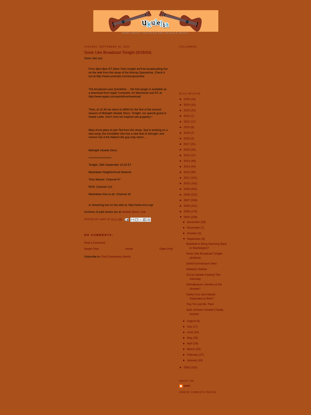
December (194, 222)
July (190, 326)
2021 (187, 121)
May (190, 337)
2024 (187, 104)
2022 (187, 116)
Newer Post (91, 248)
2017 (187, 144)
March (191, 349)
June (190, 332)
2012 (187, 172)
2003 (187, 367)
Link (143, 211)
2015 (187, 155)
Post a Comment (94, 242)
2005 (187, 211)
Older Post (166, 248)
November (194, 227)
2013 (187, 166)
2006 (187, 205)
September (194, 238)
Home (129, 248)
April (190, 343)
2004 (187, 217)
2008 (187, 194)
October (192, 233)
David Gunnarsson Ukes (201, 263)
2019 (187, 132)
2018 (187, 138)
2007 (187, 200)
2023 (187, 110)
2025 (187, 99)
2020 (187, 127)
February (193, 354)
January (192, 360)
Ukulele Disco (130, 211)
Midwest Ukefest (196, 269)
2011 (187, 177)
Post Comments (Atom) (116, 256)
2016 (187, 149)
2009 (187, 189)
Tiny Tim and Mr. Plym (200, 304)
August (191, 321)
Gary (103, 219)
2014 (187, 160)
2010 (187, 183)
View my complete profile (198, 392)
